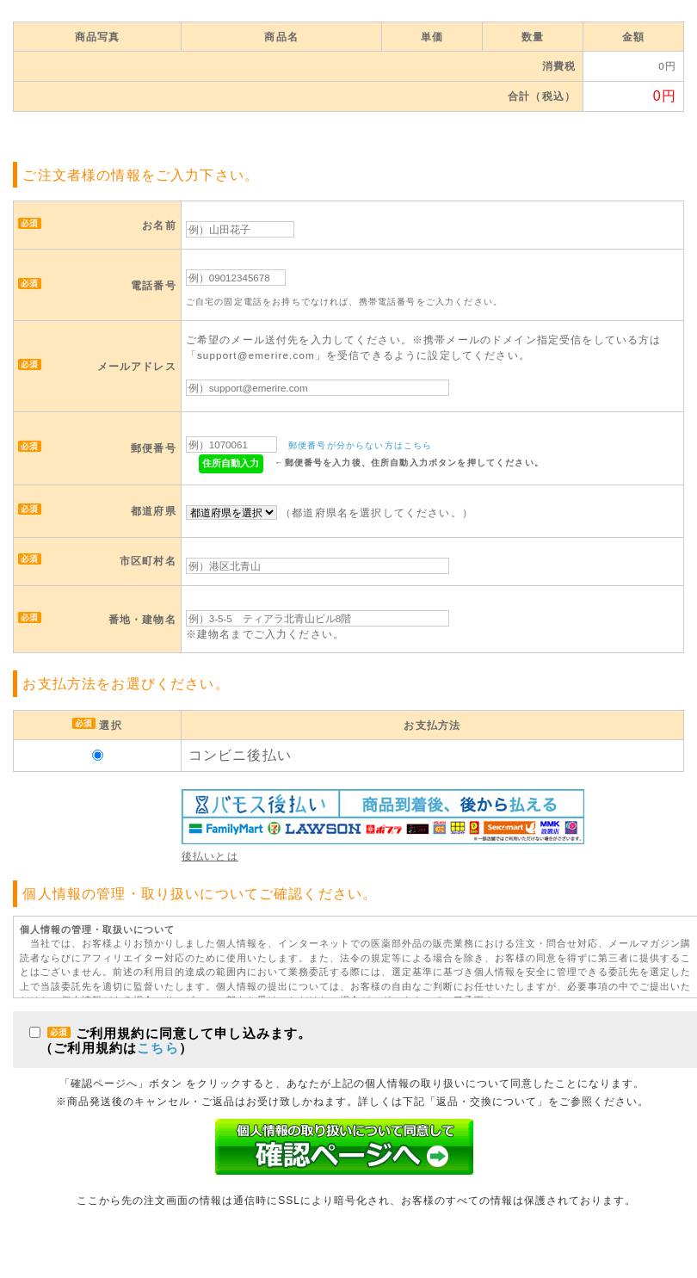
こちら (157, 1047)
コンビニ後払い (240, 755)
